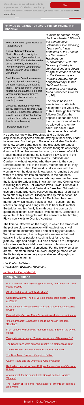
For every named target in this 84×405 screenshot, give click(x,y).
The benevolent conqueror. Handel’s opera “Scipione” (35, 349)
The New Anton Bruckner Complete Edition (29, 355)
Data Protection (47, 401)
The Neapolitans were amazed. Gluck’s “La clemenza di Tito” (39, 344)
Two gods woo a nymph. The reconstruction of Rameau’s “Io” (39, 338)
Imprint (28, 401)
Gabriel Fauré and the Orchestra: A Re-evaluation (33, 360)
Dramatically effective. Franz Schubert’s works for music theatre (41, 315)
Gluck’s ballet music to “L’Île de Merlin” (27, 292)
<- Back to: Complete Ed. (19, 272)
